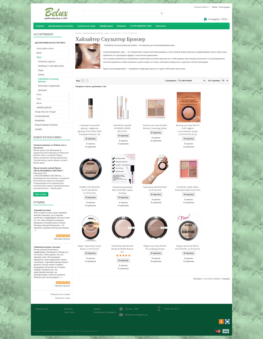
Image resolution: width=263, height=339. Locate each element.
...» (35, 230)
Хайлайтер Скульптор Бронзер (48, 80)
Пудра (40, 70)
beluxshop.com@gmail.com (136, 315)
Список (82, 80)
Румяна (41, 74)
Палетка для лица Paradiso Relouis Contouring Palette (155, 126)
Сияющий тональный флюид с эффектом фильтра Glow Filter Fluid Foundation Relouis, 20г (89, 129)
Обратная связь (41, 309)
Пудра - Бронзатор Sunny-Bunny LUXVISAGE (89, 247)
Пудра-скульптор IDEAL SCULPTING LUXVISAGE (187, 247)
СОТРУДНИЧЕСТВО (141, 26)
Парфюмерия (106, 26)
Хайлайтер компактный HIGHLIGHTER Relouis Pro (122, 249)
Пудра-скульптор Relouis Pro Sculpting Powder (155, 247)
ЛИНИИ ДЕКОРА (44, 107)
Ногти (39, 103)
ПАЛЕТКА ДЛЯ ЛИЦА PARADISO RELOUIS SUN (187, 188)
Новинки (121, 26)
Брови (39, 53)
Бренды (97, 309)
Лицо (38, 57)
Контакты (161, 26)
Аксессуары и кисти (45, 48)
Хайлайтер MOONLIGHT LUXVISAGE (155, 188)
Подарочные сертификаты (105, 312)
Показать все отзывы (60, 294)
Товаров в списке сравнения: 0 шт (90, 86)
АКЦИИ (38, 129)
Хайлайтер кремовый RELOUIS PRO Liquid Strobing (122, 190)
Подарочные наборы (46, 125)
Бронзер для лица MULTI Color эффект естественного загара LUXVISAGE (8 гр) (187, 129)
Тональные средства (46, 61)
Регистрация (224, 7)
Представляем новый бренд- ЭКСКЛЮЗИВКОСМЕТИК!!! (48, 169)
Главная (78, 33)
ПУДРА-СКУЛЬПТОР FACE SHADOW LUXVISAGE (90, 190)
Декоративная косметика (60, 26)
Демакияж (42, 90)
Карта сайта (69, 312)
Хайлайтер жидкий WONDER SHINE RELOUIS (122, 128)
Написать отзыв (62, 298)
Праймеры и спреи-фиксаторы (51, 66)
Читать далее (39, 163)
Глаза (38, 94)
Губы (38, 99)
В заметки (90, 144)
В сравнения (90, 147)
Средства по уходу (86, 26)
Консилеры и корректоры (49, 86)
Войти (214, 7)
